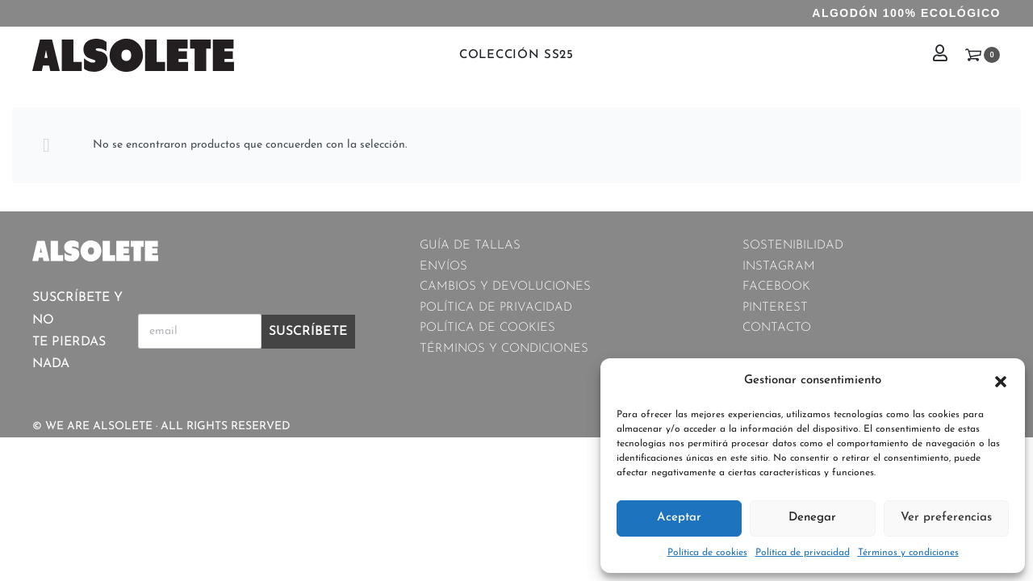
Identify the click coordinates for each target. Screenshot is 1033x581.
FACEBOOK (776, 287)
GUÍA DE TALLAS (470, 246)
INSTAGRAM (778, 267)
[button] (1001, 381)
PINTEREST (775, 308)
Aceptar (679, 518)
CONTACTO (776, 328)
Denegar (812, 518)
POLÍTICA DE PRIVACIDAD (496, 308)
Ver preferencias (946, 518)
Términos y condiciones (908, 553)
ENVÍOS (443, 267)
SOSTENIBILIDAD (792, 246)
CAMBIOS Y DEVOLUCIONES (505, 287)
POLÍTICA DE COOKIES (487, 328)
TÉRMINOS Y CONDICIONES (504, 349)
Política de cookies (707, 553)
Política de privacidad (802, 553)
